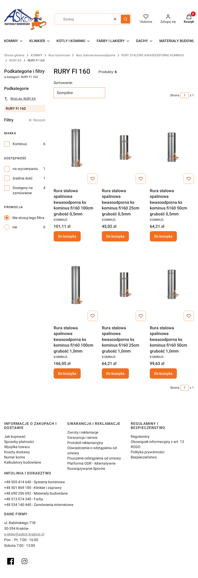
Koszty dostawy (17, 452)
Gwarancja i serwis (82, 437)
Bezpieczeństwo (144, 457)
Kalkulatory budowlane (22, 462)
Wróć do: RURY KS (20, 99)
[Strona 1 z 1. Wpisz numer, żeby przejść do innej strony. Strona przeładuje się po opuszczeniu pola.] (184, 95)
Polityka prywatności (147, 452)
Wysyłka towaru (17, 447)
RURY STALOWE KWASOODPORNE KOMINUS (152, 55)
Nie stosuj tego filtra (28, 218)
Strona (174, 95)
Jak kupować (15, 436)
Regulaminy (140, 436)
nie (14, 227)
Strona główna (14, 55)
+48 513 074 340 (17, 499)
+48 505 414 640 (17, 482)
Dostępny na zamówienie (23, 190)
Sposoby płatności (19, 442)
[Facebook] (10, 561)
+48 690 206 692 (17, 493)
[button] (125, 19)
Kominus (20, 144)
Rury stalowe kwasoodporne (95, 55)
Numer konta (14, 457)
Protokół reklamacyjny (85, 443)
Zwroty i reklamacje (82, 432)
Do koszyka (67, 236)
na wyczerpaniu (25, 169)
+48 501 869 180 (17, 488)
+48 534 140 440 (17, 505)
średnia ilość (22, 178)
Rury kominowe (59, 55)
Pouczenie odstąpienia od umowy (94, 458)
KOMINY (36, 55)
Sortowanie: (63, 83)
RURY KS (15, 60)
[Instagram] (24, 561)
